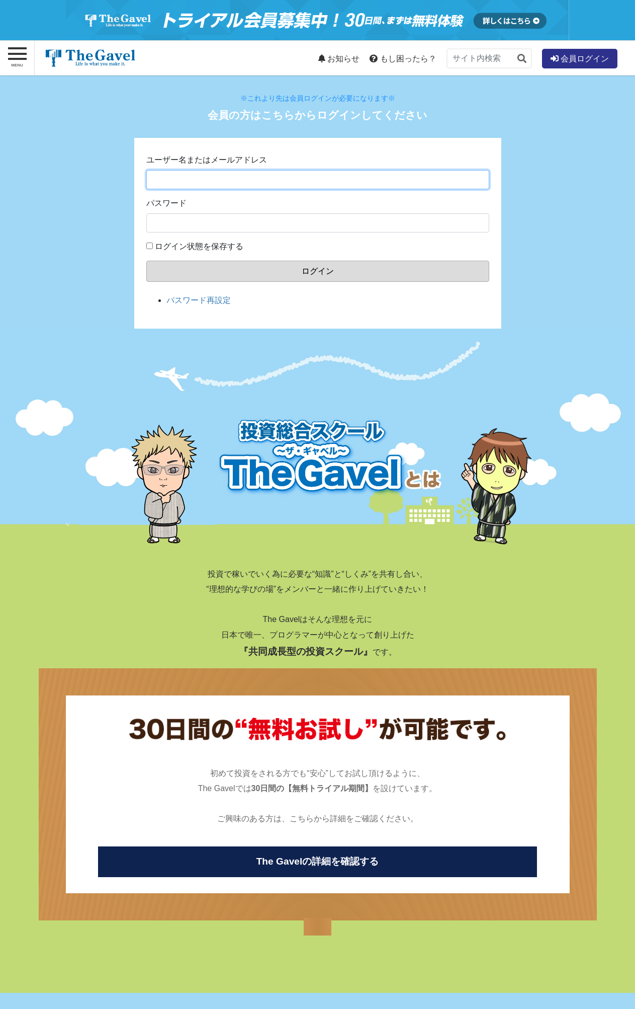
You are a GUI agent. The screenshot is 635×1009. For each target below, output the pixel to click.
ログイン (318, 271)
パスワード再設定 (198, 300)
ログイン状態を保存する (199, 246)
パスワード (166, 203)
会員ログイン (580, 58)
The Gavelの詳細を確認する (317, 861)
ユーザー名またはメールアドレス (206, 160)
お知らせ (338, 58)
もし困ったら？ (403, 58)
